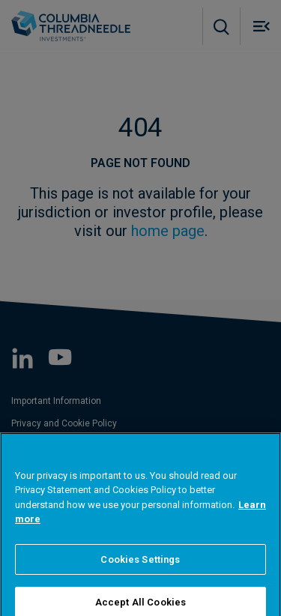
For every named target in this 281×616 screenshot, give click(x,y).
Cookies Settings (140, 571)
